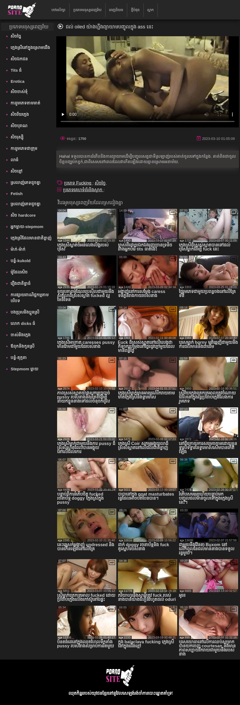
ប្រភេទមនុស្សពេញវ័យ (87, 10)
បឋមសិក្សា (58, 10)
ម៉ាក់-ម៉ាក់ (18, 249)
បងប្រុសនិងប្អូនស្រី (25, 312)
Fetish (16, 193)
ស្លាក (150, 10)
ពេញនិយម (116, 10)
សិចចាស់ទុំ (19, 91)
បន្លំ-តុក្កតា (19, 357)
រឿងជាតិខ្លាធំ (21, 283)
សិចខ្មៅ (16, 171)
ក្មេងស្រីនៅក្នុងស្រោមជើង (30, 47)
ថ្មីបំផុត (135, 10)
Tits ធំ (16, 70)
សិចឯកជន (19, 59)
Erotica (17, 81)
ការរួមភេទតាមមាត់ (25, 103)
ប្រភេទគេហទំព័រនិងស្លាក (83, 189)
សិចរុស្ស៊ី (17, 137)
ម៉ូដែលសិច (19, 272)
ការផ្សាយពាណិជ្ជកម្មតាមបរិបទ (30, 297)
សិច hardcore (23, 215)
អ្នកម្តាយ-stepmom (27, 226)
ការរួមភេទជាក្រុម (24, 148)
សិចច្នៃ (16, 36)
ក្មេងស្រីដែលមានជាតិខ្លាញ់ (31, 238)
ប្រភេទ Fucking (78, 183)
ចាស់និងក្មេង (21, 334)
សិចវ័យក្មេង (20, 114)
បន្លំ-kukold (20, 260)
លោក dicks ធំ (23, 323)
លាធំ (14, 159)
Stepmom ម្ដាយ (24, 369)
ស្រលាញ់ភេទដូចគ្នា (26, 182)
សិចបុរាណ (19, 125)
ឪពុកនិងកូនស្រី (22, 346)
